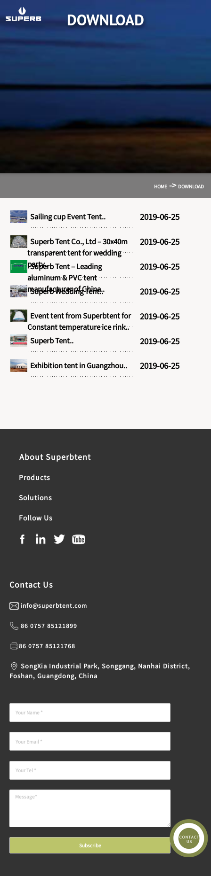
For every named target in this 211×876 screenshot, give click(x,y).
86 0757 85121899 (49, 625)
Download (191, 186)
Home (160, 186)
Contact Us (31, 584)
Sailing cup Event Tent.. (66, 216)
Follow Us (35, 517)
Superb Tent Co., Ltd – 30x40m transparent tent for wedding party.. (77, 252)
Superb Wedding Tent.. (65, 291)
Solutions (35, 497)
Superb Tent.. (50, 340)
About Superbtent (54, 456)
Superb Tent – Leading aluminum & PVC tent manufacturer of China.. (66, 277)
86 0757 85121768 (47, 646)
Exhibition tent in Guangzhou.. (77, 365)
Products (34, 477)
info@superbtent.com (54, 605)
